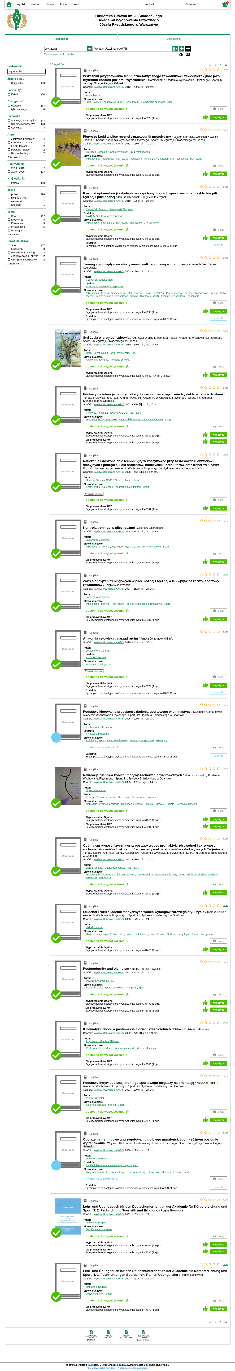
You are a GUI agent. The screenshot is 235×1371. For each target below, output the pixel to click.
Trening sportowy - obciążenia (143, 1172)
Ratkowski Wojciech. (97, 1158)
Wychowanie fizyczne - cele (101, 419)
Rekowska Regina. (96, 1222)
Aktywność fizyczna (97, 359)
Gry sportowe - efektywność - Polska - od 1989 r (137, 293)
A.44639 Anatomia (96, 657)
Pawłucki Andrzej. (124, 412)
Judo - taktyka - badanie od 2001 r (105, 102)
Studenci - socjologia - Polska (183, 934)
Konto (77, 4)
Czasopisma (174, 38)
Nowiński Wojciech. (119, 152)
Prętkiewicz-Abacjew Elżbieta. (102, 1041)
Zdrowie (159, 804)
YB (172, 3)
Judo (169, 102)
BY (179, 3)
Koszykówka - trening (206, 293)
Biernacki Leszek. (96, 152)
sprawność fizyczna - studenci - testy (157, 874)
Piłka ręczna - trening (97, 546)
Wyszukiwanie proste (54, 54)
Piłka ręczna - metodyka (99, 158)
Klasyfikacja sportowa (153, 102)
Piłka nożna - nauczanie (99, 222)
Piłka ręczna (195, 158)
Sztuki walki (132, 102)
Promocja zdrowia (119, 359)
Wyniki (21, 4)
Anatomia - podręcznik (98, 664)
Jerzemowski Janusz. (98, 650)
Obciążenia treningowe (148, 546)
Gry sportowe (151, 222)
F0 (199, 3)
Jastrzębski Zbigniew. (121, 209)
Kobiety (90, 797)
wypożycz (218, 117)
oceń (225, 69)
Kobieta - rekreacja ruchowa (181, 804)
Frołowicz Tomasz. (96, 412)
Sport (108, 296)
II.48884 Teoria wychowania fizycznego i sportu (112, 1165)
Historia (50, 4)
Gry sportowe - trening (126, 296)
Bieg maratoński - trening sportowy (105, 1172)
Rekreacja (124, 797)
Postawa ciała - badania (99, 1048)
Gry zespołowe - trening (179, 293)
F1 (205, 3)
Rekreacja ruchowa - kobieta (137, 804)
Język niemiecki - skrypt (99, 1229)
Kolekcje (71, 54)
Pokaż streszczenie (93, 494)
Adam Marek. (93, 95)
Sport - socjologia (114, 987)
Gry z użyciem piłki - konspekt (170, 158)
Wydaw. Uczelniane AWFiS (109, 86)
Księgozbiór (61, 38)
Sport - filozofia (94, 987)
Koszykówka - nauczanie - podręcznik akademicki (113, 487)
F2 (213, 3)
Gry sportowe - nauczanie (185, 296)
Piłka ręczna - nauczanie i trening (133, 158)
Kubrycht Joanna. (141, 152)
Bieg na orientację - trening (101, 1104)
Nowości (35, 4)
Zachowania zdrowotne (144, 797)
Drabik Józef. (96, 353)
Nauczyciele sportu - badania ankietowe (141, 419)
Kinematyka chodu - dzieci (129, 1048)
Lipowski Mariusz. (96, 790)
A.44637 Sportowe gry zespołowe (104, 216)
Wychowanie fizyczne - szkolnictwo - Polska (110, 874)
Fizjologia (91, 740)
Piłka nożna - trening (97, 293)
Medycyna (162, 740)
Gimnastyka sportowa (142, 740)
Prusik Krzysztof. (95, 1098)
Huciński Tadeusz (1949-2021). (103, 480)
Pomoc (64, 4)
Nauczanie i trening (117, 740)
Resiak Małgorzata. (122, 353)
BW (165, 3)
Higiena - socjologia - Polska (102, 934)
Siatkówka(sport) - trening (154, 296)
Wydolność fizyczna (122, 546)
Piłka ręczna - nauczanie (128, 222)
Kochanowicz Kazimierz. (99, 727)
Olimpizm (131, 987)
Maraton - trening (171, 1172)
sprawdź (218, 244)
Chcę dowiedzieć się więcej (101, 1368)
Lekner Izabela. (130, 480)
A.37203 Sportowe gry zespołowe (104, 286)
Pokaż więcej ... (15, 157)
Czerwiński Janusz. (97, 209)
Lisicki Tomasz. (94, 867)
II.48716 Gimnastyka (97, 733)
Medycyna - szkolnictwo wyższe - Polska (142, 934)
